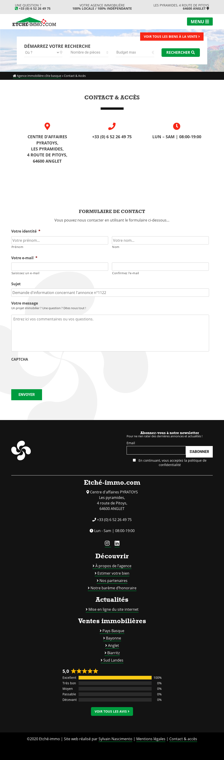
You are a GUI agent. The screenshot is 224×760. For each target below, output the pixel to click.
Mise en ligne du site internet (113, 609)
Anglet (113, 645)
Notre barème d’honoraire (113, 587)
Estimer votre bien (113, 573)
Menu (200, 21)
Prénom (17, 247)
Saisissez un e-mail (25, 273)
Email (131, 443)
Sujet (16, 284)
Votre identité (25, 231)
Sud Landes (113, 660)
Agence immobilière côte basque (37, 76)
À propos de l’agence (113, 565)
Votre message (24, 303)
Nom (115, 247)
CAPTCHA (19, 359)
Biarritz (113, 652)
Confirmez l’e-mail (125, 273)
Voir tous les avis (112, 711)
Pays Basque (113, 630)
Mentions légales (150, 738)
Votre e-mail (24, 258)
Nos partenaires (113, 580)
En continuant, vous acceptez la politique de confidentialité (170, 462)
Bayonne (113, 638)
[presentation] (46, 373)
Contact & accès (183, 738)
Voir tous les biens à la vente (172, 36)
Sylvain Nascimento (115, 738)
